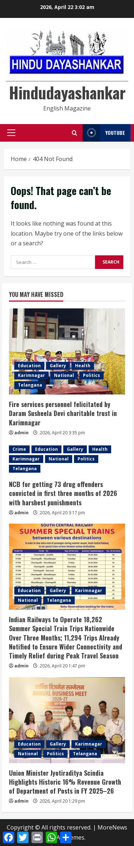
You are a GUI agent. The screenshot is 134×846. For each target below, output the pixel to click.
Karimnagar (31, 375)
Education (29, 366)
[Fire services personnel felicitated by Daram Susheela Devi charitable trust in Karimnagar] (67, 351)
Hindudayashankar (67, 92)
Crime (19, 449)
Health (82, 366)
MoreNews (112, 827)
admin (21, 433)
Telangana (30, 385)
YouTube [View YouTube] (104, 133)
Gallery (58, 366)
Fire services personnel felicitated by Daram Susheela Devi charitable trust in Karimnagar (63, 413)
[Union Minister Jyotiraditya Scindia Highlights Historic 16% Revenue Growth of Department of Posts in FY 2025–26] (67, 720)
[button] (11, 132)
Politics (91, 375)
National (64, 375)
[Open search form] (74, 133)
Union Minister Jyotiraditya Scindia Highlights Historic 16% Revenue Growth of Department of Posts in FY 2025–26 (65, 781)
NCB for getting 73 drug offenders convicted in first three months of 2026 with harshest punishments (63, 493)
